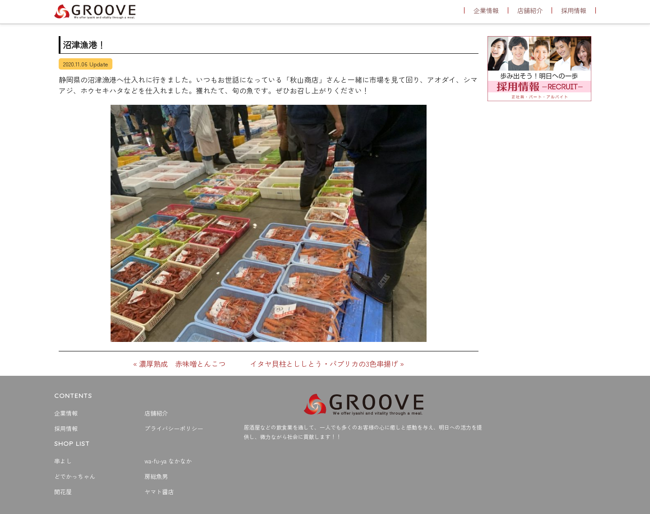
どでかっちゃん (74, 476)
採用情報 (573, 10)
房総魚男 (156, 476)
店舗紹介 (530, 10)
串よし (63, 461)
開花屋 (63, 491)
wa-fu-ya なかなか (168, 461)
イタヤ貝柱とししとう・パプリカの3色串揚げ (324, 363)
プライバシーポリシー (173, 428)
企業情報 (486, 10)
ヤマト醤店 (159, 491)
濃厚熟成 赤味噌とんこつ (182, 363)
